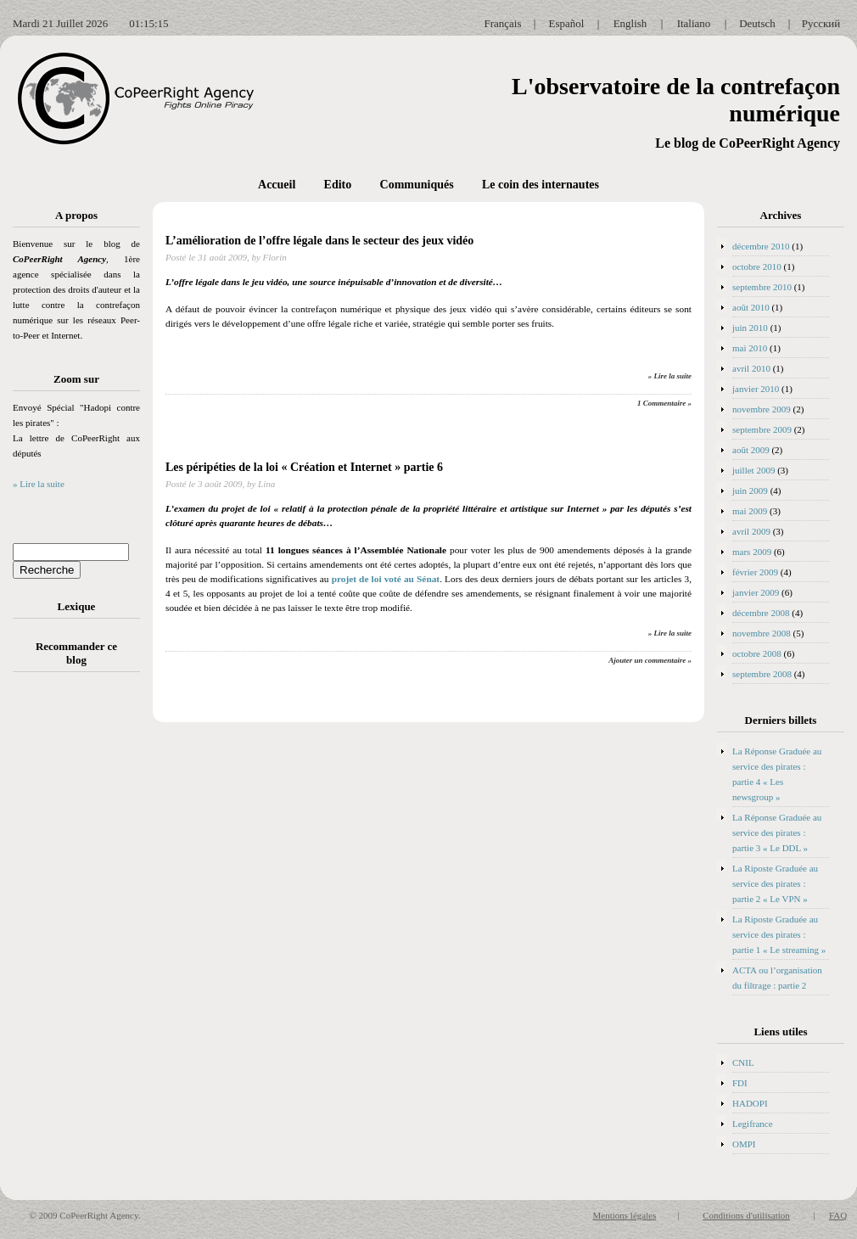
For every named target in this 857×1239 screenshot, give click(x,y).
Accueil (276, 184)
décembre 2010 (761, 246)
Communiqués (417, 184)
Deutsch (757, 23)
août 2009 (751, 450)
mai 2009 (749, 511)
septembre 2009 (762, 429)
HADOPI (750, 1103)
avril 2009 (751, 531)
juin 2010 (750, 327)
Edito (338, 184)
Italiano (694, 23)
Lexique (77, 606)
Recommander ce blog (76, 653)
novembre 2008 (761, 633)
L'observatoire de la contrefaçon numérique (676, 99)
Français (502, 23)
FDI (740, 1083)
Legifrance (752, 1123)
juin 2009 (750, 490)
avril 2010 (751, 368)
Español (567, 23)
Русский (821, 23)
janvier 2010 (755, 389)
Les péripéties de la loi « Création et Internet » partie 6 (304, 467)
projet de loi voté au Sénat (386, 579)
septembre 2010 (762, 287)
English (630, 23)
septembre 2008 (762, 674)
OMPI (744, 1144)
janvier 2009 (755, 592)
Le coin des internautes (540, 184)
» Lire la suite (38, 484)
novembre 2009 (761, 409)
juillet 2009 (753, 470)
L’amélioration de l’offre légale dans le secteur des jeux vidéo (319, 240)
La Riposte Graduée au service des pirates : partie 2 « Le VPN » (775, 883)
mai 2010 (749, 348)
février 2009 (755, 572)
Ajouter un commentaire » (650, 660)
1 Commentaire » (664, 403)
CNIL (743, 1062)
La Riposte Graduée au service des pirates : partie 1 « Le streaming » (779, 934)
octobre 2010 (756, 266)
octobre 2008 (756, 653)
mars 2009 (751, 552)
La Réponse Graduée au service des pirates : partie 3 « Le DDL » (776, 832)
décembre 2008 (761, 613)
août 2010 (751, 307)
